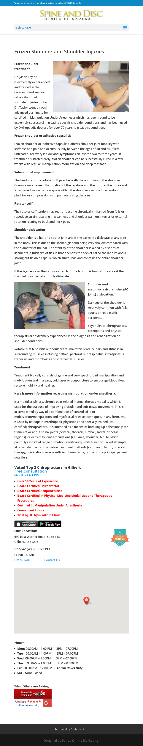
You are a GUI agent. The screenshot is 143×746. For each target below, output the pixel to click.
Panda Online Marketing (80, 741)
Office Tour (22, 560)
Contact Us (52, 560)
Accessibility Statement (69, 729)
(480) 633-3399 (26, 474)
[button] (87, 601)
